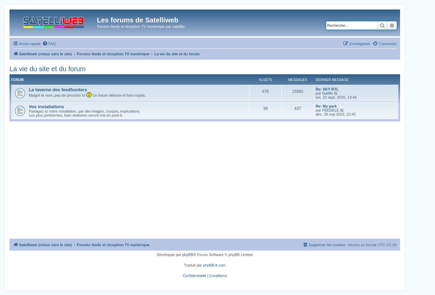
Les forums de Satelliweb (137, 20)
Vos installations (46, 106)
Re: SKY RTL (327, 89)
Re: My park (326, 106)
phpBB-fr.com (214, 265)
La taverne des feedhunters (58, 89)
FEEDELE (330, 110)
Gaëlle (327, 93)
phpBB (187, 255)
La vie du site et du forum (47, 69)
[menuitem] (49, 44)
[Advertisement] (204, 187)
